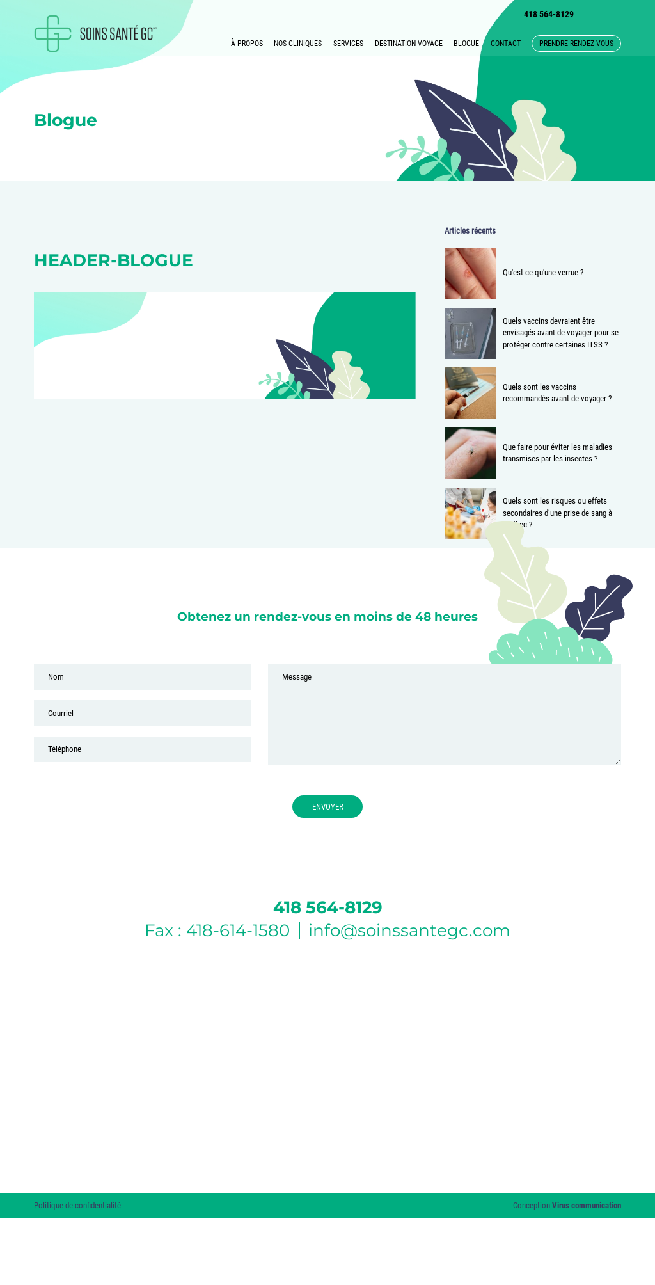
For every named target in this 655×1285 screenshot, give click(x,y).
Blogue (466, 42)
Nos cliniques (298, 42)
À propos (247, 42)
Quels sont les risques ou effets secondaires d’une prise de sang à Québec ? (557, 512)
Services (348, 42)
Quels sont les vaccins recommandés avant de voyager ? (557, 393)
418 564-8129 (549, 14)
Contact (506, 42)
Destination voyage (409, 42)
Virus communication (586, 1205)
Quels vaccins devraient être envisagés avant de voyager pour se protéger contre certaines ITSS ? (561, 332)
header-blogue (113, 260)
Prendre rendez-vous (576, 42)
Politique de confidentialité (77, 1205)
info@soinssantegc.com (409, 930)
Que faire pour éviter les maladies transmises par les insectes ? (557, 453)
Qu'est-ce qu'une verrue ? (543, 272)
